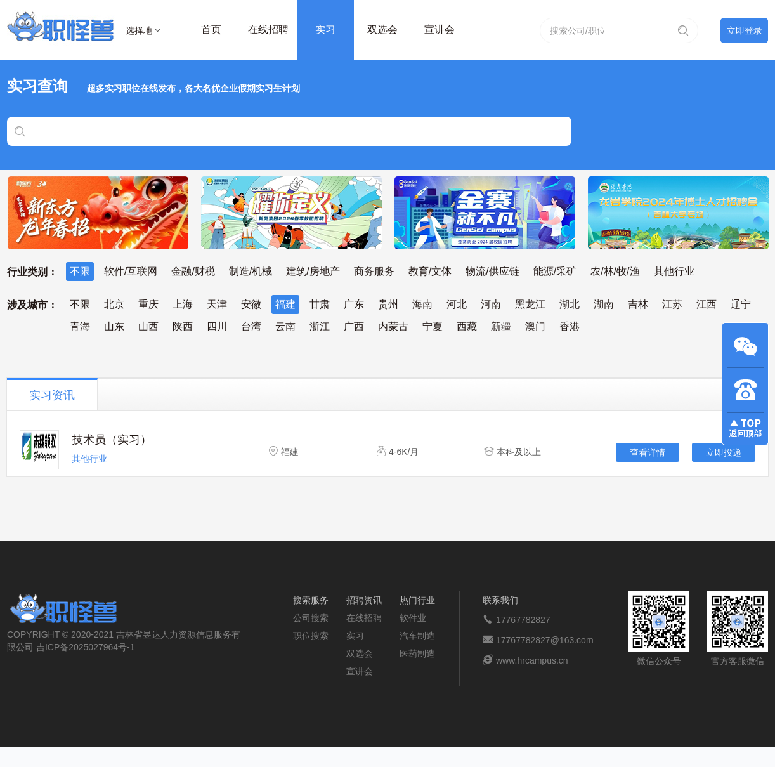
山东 (114, 326)
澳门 (535, 326)
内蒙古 (393, 326)
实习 (325, 29)
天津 (217, 304)
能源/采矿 (554, 271)
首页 (211, 29)
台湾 (251, 326)
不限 (80, 271)
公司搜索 (311, 618)
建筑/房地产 (312, 271)
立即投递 (723, 452)
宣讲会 (439, 29)
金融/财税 (192, 271)
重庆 (148, 304)
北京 (114, 304)
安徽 (251, 304)
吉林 (638, 304)
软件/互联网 (130, 271)
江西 (706, 304)
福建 (285, 304)
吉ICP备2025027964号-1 (85, 647)
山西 (148, 326)
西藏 (467, 326)
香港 (569, 326)
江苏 (672, 304)
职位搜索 (311, 636)
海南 (422, 304)
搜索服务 (311, 600)
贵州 (388, 304)
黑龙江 (530, 304)
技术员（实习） (112, 439)
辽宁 (741, 304)
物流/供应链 (492, 271)
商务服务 (374, 271)
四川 (217, 326)
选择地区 (139, 32)
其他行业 (674, 271)
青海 (80, 326)
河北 (456, 304)
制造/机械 (250, 271)
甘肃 (319, 304)
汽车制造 (417, 636)
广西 (354, 326)
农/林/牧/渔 (614, 271)
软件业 (413, 618)
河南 (491, 304)
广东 (354, 304)
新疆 (501, 326)
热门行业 (417, 600)
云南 (285, 326)
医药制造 (417, 653)
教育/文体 (430, 271)
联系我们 (500, 600)
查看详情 (647, 452)
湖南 (604, 304)
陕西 (183, 326)
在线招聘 (268, 29)
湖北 (569, 304)
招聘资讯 (364, 600)
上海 (183, 304)
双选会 (382, 29)
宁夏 (432, 326)
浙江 (319, 326)
